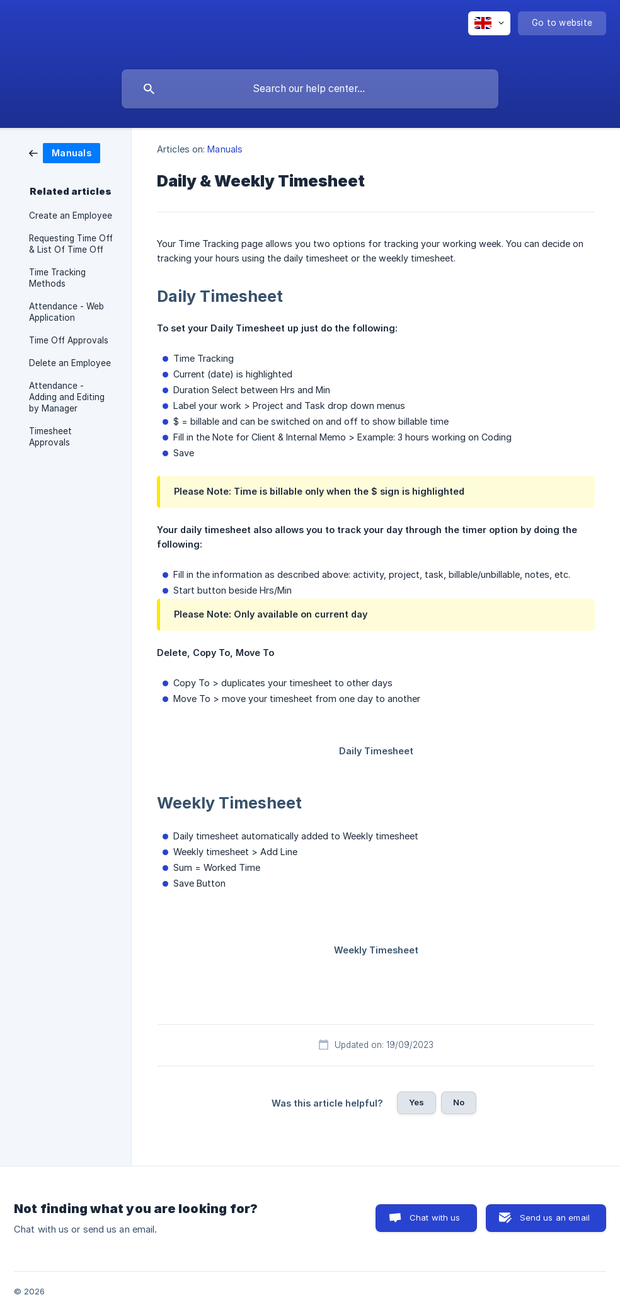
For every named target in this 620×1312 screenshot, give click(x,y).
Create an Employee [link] (70, 215)
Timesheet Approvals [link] (50, 436)
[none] (489, 23)
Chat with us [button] (435, 1217)
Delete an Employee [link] (70, 363)
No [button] (458, 1102)
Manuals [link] (225, 149)
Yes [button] (416, 1102)
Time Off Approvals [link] (68, 340)
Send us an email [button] (555, 1217)
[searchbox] (310, 88)
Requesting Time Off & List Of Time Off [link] (71, 244)
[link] (64, 152)
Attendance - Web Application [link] (66, 312)
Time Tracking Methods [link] (57, 278)
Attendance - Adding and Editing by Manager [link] (67, 397)
